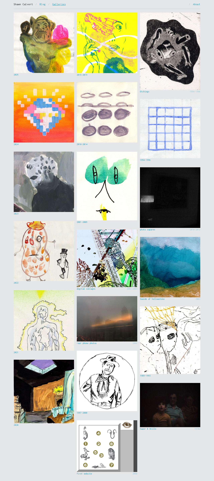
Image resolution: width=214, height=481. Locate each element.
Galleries (59, 4)
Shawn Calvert (23, 4)
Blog (42, 4)
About (196, 4)
